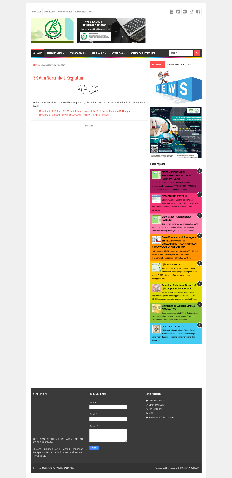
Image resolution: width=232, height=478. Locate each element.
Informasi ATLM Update (161, 417)
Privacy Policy (65, 11)
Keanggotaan (76, 53)
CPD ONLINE (156, 409)
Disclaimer (80, 11)
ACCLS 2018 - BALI (173, 326)
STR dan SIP (98, 53)
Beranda (89, 126)
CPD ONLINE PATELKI (174, 196)
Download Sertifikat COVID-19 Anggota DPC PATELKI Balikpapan (74, 115)
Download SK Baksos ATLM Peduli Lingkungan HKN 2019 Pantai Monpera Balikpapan (85, 111)
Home (37, 53)
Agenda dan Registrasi (143, 53)
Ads (91, 11)
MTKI (151, 413)
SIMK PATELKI (157, 404)
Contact (36, 11)
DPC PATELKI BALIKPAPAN (63, 468)
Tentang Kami (54, 53)
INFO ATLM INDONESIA (188, 468)
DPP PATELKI (156, 400)
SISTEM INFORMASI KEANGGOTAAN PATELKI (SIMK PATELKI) (176, 175)
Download (49, 11)
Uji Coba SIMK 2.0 (172, 264)
